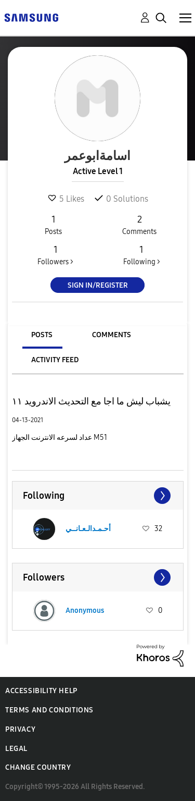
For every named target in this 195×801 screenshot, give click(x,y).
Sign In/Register (98, 285)
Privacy (20, 729)
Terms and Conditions (49, 710)
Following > (141, 254)
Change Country (38, 767)
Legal (16, 748)
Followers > (55, 254)
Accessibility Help (41, 690)
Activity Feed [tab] (55, 359)
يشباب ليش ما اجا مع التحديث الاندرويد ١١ (91, 401)
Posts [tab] (42, 334)
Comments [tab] (111, 334)
